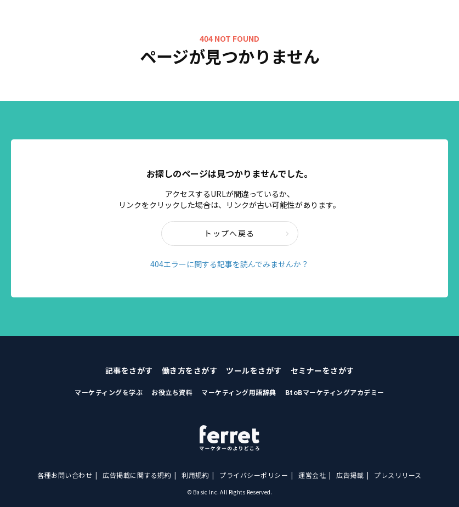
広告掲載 (350, 475)
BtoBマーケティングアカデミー (334, 392)
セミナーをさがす (322, 370)
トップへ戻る (246, 233)
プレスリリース (398, 475)
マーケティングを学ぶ (109, 392)
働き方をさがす (190, 370)
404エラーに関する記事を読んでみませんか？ (229, 263)
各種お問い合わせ (64, 475)
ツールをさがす (254, 370)
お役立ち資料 (171, 392)
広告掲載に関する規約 (137, 475)
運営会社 (312, 475)
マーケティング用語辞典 (238, 392)
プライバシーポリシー (253, 475)
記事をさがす (129, 370)
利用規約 (195, 475)
